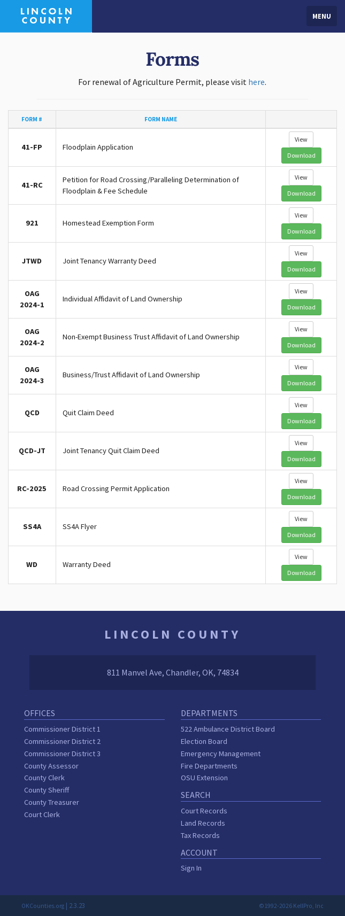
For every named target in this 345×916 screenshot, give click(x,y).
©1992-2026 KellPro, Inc (291, 906)
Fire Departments (209, 766)
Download (301, 155)
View (301, 139)
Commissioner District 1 (62, 729)
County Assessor (51, 766)
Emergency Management (220, 753)
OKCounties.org (42, 906)
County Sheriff (46, 790)
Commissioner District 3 (62, 753)
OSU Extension (204, 777)
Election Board (204, 741)
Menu (321, 16)
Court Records (204, 811)
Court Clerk (42, 814)
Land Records (203, 823)
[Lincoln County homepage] (46, 15)
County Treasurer (51, 802)
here (256, 81)
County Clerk (44, 777)
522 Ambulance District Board (228, 729)
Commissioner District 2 (62, 741)
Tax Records (200, 835)
